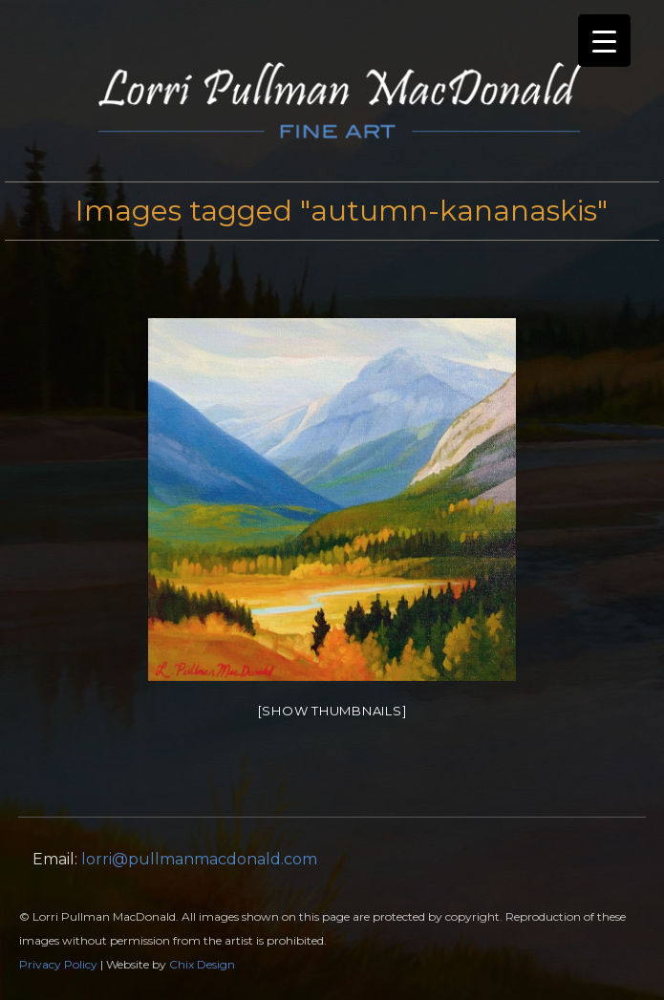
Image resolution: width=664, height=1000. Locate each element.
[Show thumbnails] (332, 710)
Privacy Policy (58, 964)
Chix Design (202, 964)
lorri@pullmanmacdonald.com (199, 859)
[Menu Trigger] (604, 40)
